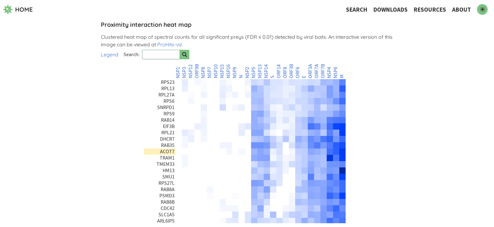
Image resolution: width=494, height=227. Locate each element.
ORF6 (298, 72)
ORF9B (197, 71)
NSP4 (329, 72)
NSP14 (266, 71)
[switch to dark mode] (482, 9)
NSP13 (260, 71)
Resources (430, 10)
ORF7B (323, 71)
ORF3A (310, 71)
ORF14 (279, 71)
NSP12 (190, 71)
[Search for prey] (184, 54)
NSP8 (203, 72)
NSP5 (253, 72)
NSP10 (216, 71)
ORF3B (291, 71)
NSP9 (235, 72)
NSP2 (247, 72)
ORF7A (316, 71)
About (461, 10)
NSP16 (228, 71)
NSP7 (209, 72)
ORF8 (285, 72)
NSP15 (222, 71)
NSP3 (184, 72)
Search (356, 10)
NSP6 (335, 72)
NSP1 (178, 72)
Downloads (390, 10)
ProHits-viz (169, 44)
